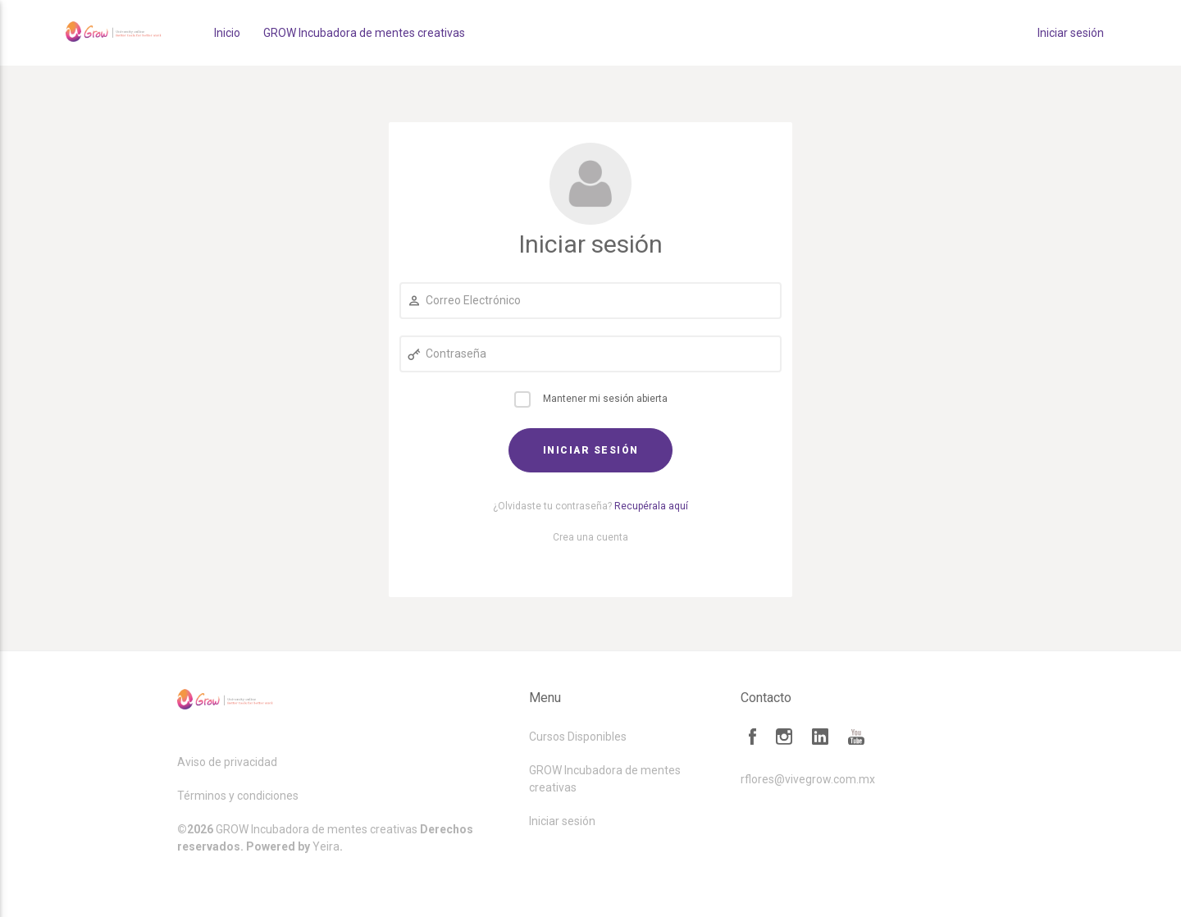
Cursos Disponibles (578, 736)
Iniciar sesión (1070, 32)
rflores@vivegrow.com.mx (808, 779)
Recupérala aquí (651, 506)
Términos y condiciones (238, 795)
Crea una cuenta (590, 537)
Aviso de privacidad (227, 762)
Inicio (227, 32)
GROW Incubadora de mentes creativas (364, 32)
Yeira (326, 846)
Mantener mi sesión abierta (605, 398)
